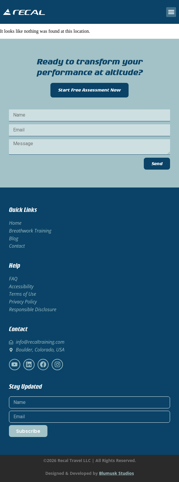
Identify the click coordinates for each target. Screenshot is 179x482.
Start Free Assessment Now (89, 90)
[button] (171, 12)
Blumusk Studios (116, 473)
